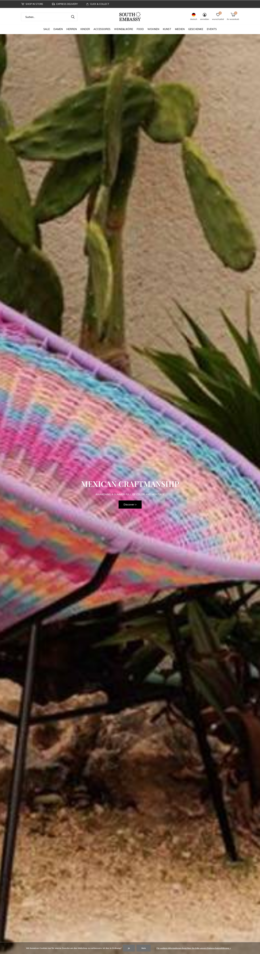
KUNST (167, 29)
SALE (46, 29)
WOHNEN (153, 29)
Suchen (72, 17)
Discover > (130, 504)
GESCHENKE (195, 29)
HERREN (71, 29)
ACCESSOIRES (102, 29)
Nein (143, 948)
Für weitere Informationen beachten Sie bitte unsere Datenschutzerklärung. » (194, 948)
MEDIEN (180, 29)
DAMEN (58, 29)
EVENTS (212, 29)
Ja (129, 948)
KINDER (85, 29)
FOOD (140, 29)
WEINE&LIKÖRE (123, 29)
